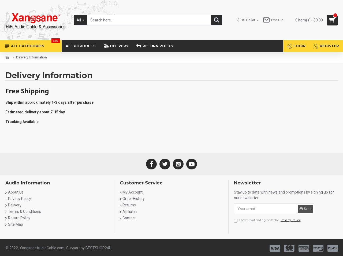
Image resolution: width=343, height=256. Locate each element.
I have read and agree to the (267, 220)
